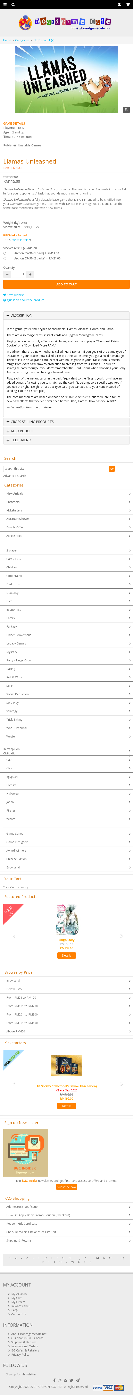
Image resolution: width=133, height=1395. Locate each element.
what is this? (21, 240)
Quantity (9, 268)
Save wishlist (13, 295)
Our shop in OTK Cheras (27, 1338)
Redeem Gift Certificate (21, 1223)
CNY (9, 768)
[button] (12, 934)
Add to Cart (66, 284)
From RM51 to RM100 (21, 997)
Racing (10, 669)
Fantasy (11, 626)
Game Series (14, 833)
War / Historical (16, 728)
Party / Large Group (19, 660)
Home (7, 40)
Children (11, 567)
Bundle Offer (14, 527)
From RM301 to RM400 (22, 1023)
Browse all (13, 867)
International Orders (24, 1346)
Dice (9, 601)
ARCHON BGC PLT (50, 1387)
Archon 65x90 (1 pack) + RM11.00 (36, 253)
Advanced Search (14, 476)
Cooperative (14, 576)
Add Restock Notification (22, 1207)
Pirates (11, 810)
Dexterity (12, 593)
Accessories (14, 536)
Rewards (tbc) (20, 1306)
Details (66, 955)
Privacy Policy (20, 1354)
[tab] (66, 315)
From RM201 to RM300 (22, 1014)
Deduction (13, 584)
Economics (13, 609)
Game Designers (17, 842)
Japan (10, 802)
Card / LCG (13, 559)
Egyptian (12, 777)
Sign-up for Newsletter (21, 1374)
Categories (22, 40)
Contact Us (18, 1314)
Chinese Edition (16, 859)
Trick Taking (14, 719)
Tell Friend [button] (19, 440)
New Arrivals (14, 493)
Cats (9, 760)
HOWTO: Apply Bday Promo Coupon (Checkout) (38, 1215)
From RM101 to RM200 (22, 1006)
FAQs (14, 1310)
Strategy (11, 711)
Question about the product (23, 300)
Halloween (13, 793)
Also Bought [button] (20, 431)
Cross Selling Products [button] (30, 422)
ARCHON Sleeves (17, 519)
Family (10, 618)
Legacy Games (16, 643)
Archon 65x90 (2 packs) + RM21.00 (37, 258)
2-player (11, 550)
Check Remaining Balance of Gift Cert (31, 1232)
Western (11, 736)
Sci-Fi (9, 686)
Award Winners (16, 850)
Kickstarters (14, 510)
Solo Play (12, 703)
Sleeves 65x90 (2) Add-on (20, 248)
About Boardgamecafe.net (29, 1334)
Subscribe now (66, 1187)
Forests (11, 785)
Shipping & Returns (19, 1240)
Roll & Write (14, 677)
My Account (19, 1294)
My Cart (16, 1298)
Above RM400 (15, 1031)
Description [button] (21, 315)
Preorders (12, 502)
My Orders (18, 1302)
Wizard (10, 819)
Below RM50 (14, 989)
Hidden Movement (18, 635)
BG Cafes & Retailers (25, 1350)
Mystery (11, 652)
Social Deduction (17, 694)
